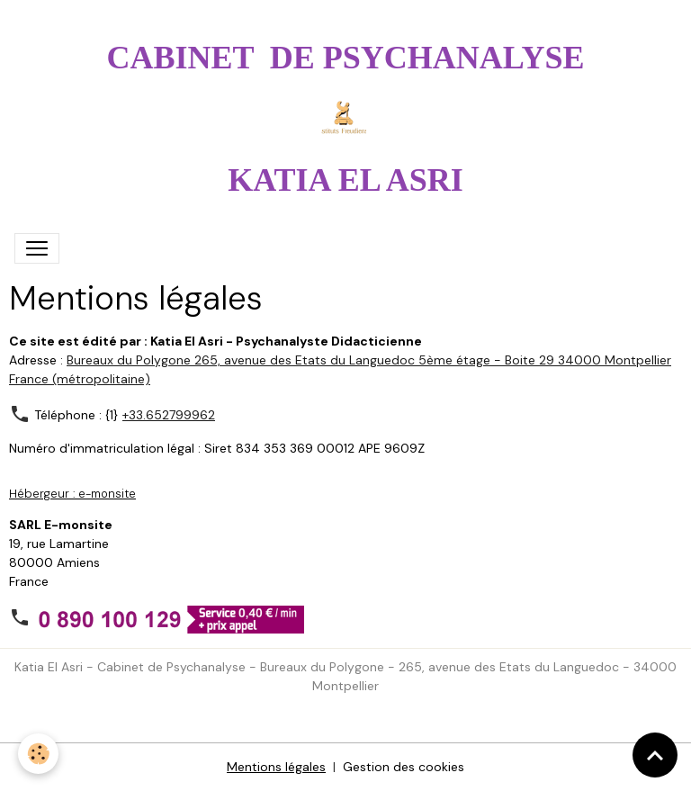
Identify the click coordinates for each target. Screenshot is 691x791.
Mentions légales (276, 767)
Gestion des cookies (403, 767)
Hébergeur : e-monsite (72, 493)
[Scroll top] (655, 755)
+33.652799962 (168, 415)
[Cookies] (38, 753)
